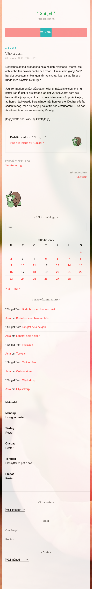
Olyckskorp (28, 380)
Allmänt (10, 48)
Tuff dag (78, 175)
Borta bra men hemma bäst (38, 309)
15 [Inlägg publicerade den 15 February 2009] (80, 265)
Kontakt (10, 539)
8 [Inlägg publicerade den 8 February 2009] (81, 258)
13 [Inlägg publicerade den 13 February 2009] (57, 265)
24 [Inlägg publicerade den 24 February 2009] (22, 278)
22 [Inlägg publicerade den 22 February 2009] (80, 272)
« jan (8, 288)
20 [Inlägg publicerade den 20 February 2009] (57, 272)
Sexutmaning (17, 163)
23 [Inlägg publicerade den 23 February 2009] (11, 278)
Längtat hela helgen (34, 327)
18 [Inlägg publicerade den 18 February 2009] (34, 272)
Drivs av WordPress (31, 578)
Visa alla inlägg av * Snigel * (27, 142)
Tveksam (27, 344)
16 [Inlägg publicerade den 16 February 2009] (11, 272)
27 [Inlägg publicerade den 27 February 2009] (57, 278)
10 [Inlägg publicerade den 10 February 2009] (22, 265)
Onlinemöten (29, 362)
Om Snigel (11, 530)
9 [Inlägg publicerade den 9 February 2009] (11, 265)
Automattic (45, 582)
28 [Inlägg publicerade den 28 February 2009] (69, 278)
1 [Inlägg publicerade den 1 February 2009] (81, 251)
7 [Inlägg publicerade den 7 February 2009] (69, 258)
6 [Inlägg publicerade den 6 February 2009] (57, 258)
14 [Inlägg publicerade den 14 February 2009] (69, 265)
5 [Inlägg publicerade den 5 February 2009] (46, 258)
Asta (8, 318)
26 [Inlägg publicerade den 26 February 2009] (46, 278)
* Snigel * (46, 13)
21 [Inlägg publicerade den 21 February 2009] (69, 272)
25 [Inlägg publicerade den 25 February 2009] (34, 278)
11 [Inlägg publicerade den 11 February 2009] (34, 265)
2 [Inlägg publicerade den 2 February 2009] (11, 258)
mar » (17, 288)
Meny (48, 32)
